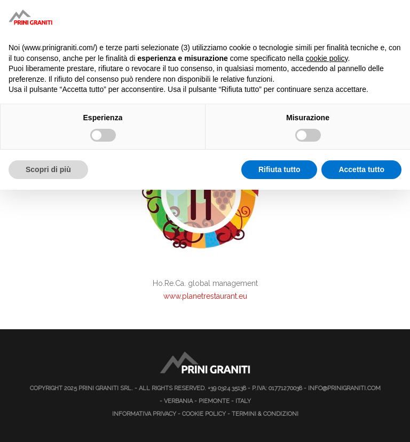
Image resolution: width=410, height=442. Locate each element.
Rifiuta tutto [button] (279, 169)
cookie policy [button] (326, 58)
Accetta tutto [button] (361, 169)
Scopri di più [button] (48, 169)
